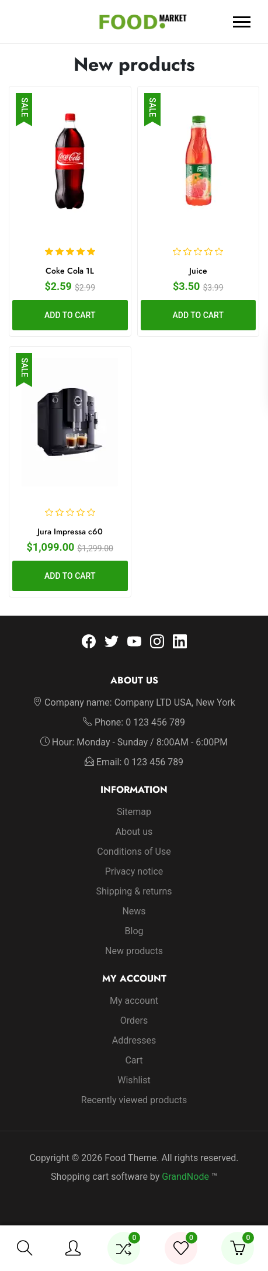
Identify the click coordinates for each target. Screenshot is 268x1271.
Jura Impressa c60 (70, 531)
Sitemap (134, 811)
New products (134, 950)
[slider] (70, 251)
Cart (133, 1060)
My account (134, 1000)
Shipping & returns (134, 891)
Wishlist (133, 1080)
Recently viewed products (134, 1100)
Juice (198, 270)
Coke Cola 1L (70, 270)
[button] (24, 1248)
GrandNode (185, 1176)
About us (134, 831)
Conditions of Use (133, 851)
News (133, 911)
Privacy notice (134, 871)
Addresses (134, 1040)
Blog (134, 931)
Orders (134, 1020)
